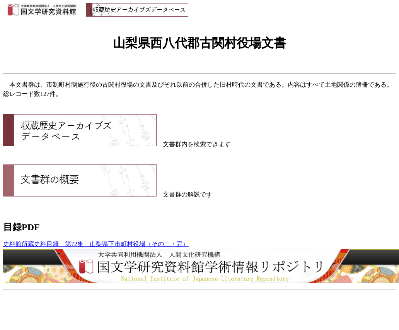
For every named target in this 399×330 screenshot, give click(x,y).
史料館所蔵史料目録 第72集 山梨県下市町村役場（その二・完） (96, 244)
